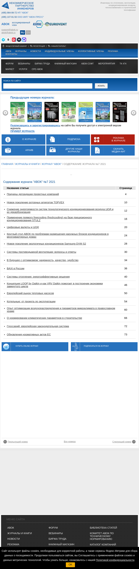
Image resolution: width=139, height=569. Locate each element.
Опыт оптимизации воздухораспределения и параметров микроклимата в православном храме (61, 310)
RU (22, 32)
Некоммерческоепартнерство (21, 6)
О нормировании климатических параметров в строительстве (44, 318)
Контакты (11, 54)
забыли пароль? (58, 46)
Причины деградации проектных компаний (33, 194)
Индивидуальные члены (59, 51)
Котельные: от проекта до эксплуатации (31, 301)
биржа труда (42, 63)
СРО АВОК (37, 69)
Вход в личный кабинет (16, 46)
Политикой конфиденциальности (115, 560)
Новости (35, 51)
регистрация (39, 46)
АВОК (8, 51)
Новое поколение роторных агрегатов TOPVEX (35, 202)
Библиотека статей (103, 527)
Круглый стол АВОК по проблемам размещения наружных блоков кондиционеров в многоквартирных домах (58, 235)
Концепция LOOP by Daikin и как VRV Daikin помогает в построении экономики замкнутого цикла (55, 285)
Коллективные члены (91, 51)
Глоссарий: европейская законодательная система (38, 326)
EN (28, 32)
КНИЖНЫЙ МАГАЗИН (61, 544)
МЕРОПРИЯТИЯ (106, 63)
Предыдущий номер (18, 442)
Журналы (20, 51)
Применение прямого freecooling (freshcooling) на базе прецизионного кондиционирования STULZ (49, 219)
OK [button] (70, 564)
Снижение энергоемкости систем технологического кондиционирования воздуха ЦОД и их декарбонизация (60, 211)
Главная (7, 164)
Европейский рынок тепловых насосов (30, 293)
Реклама (113, 51)
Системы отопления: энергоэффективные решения (38, 276)
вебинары (24, 63)
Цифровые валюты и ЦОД (23, 227)
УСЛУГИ (23, 69)
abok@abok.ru (8, 32)
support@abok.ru (9, 30)
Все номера (70, 441)
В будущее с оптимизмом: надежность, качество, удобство (42, 260)
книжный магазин (66, 63)
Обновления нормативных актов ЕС (29, 334)
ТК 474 (123, 63)
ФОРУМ (9, 63)
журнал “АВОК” (52, 164)
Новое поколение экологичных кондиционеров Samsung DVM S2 (46, 243)
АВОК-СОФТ (87, 63)
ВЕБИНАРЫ (56, 533)
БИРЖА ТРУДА (57, 538)
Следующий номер (121, 442)
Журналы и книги (19, 533)
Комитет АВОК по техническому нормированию (102, 536)
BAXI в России (15, 268)
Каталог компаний (103, 544)
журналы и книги (27, 164)
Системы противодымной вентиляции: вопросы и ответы (41, 251)
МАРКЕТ (10, 69)
